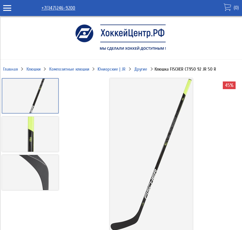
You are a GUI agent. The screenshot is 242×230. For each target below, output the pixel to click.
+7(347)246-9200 (58, 8)
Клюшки (34, 69)
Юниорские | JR (111, 69)
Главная (10, 69)
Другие (140, 69)
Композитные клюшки (69, 69)
